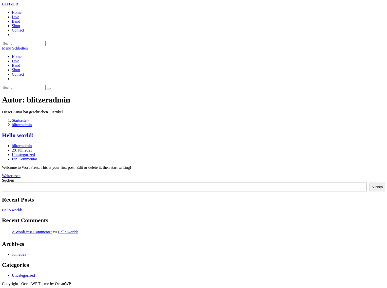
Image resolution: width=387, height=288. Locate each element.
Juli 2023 (19, 254)
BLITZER (10, 4)
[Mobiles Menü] (15, 48)
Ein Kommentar (24, 159)
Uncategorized (23, 154)
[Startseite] (19, 120)
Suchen (8, 180)
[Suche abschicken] (49, 88)
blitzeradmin (22, 146)
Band (16, 65)
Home (16, 56)
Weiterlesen (11, 176)
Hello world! (18, 135)
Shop (16, 70)
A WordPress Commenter (32, 232)
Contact (18, 74)
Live (15, 61)
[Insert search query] (24, 43)
